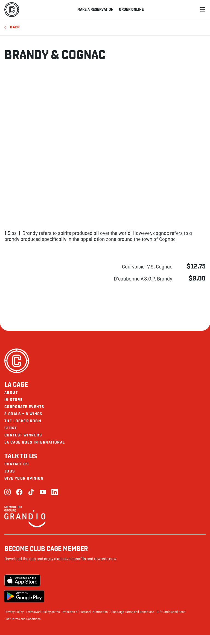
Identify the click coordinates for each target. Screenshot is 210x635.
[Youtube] (43, 492)
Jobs (9, 471)
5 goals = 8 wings (23, 414)
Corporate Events (24, 406)
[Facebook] (19, 492)
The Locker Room (22, 421)
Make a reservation (95, 9)
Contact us (16, 464)
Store (10, 428)
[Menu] (202, 9)
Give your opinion (24, 478)
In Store (13, 399)
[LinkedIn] (54, 492)
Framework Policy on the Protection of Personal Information (67, 612)
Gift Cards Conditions (171, 612)
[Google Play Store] (24, 596)
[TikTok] (31, 492)
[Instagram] (7, 492)
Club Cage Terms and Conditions (132, 612)
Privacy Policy (14, 612)
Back (12, 27)
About (11, 392)
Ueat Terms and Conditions (22, 619)
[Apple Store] (24, 580)
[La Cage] (11, 9)
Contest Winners (23, 435)
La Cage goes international (34, 442)
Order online (131, 9)
